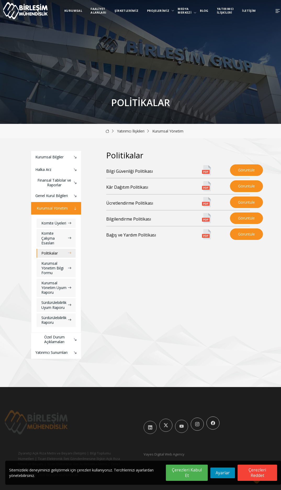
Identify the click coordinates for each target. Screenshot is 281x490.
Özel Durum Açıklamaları (61, 339)
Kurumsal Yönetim (167, 131)
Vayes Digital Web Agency (164, 454)
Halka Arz (56, 170)
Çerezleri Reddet (257, 472)
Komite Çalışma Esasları (56, 238)
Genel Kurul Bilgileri (56, 196)
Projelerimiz (159, 11)
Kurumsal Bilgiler (56, 157)
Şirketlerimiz (126, 11)
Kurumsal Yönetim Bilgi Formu (56, 268)
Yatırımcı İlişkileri (225, 10)
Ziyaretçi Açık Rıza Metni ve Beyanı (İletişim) (44, 453)
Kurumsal (73, 11)
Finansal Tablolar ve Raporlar (57, 182)
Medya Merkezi (186, 10)
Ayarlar (223, 473)
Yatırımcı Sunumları (56, 353)
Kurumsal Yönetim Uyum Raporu (56, 287)
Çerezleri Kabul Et (187, 472)
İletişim (249, 11)
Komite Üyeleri (56, 223)
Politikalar (56, 253)
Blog (204, 11)
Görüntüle (246, 170)
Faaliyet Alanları (98, 10)
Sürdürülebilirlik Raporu (56, 320)
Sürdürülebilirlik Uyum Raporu (56, 305)
